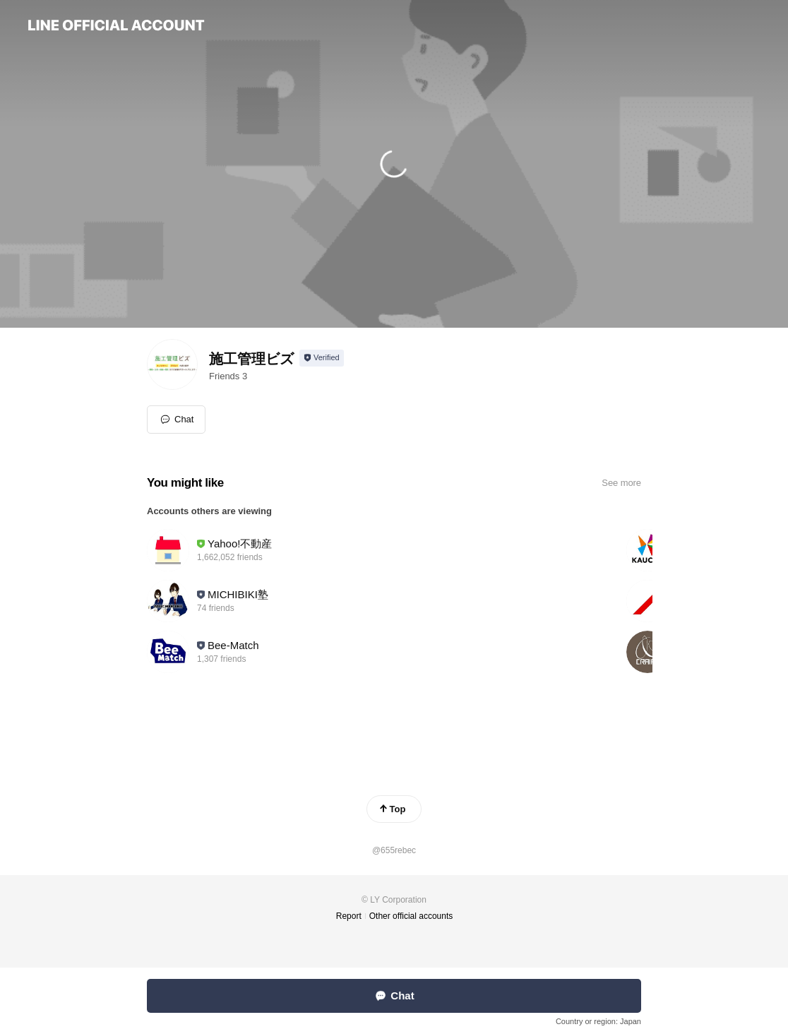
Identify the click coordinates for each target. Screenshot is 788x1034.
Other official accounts (411, 916)
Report (349, 916)
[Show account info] (321, 358)
